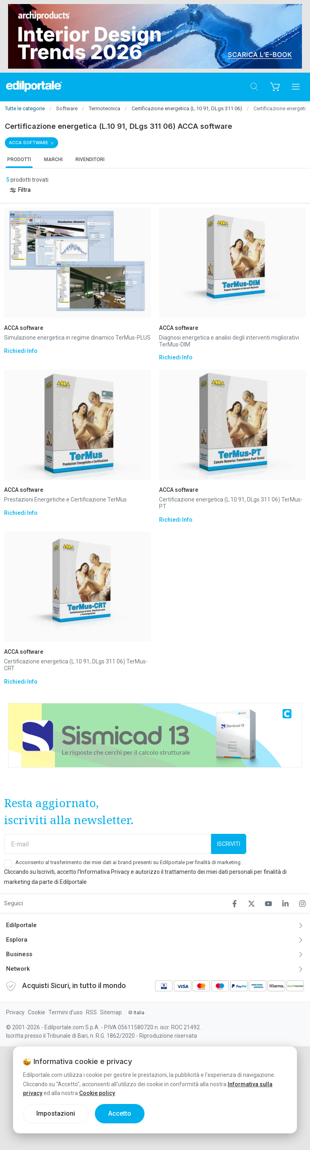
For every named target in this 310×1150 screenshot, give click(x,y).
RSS (91, 1012)
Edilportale (21, 925)
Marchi (53, 159)
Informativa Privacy (105, 872)
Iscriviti (228, 844)
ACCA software (28, 142)
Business (19, 954)
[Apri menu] (295, 87)
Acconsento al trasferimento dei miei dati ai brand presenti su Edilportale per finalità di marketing (128, 862)
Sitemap (111, 1012)
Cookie (36, 1012)
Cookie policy (97, 1093)
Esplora (16, 939)
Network (18, 968)
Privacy (15, 1012)
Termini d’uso (65, 1012)
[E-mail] (107, 844)
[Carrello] (275, 87)
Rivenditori (90, 159)
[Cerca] (253, 87)
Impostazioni (55, 1113)
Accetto (119, 1113)
